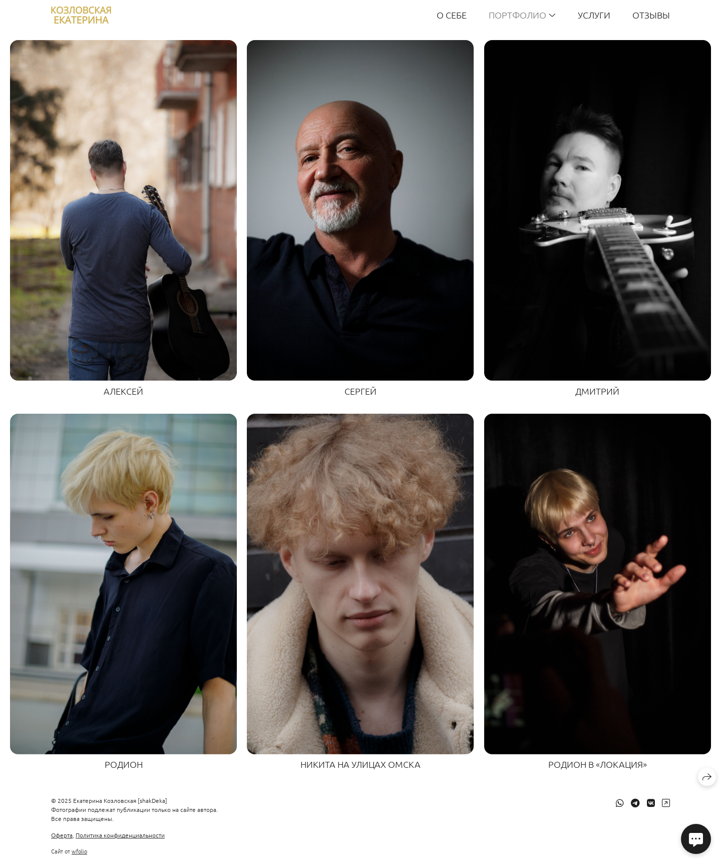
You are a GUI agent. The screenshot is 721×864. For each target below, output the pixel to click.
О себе (452, 15)
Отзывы (651, 15)
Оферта (62, 835)
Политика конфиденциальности (120, 835)
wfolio (79, 851)
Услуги (594, 15)
